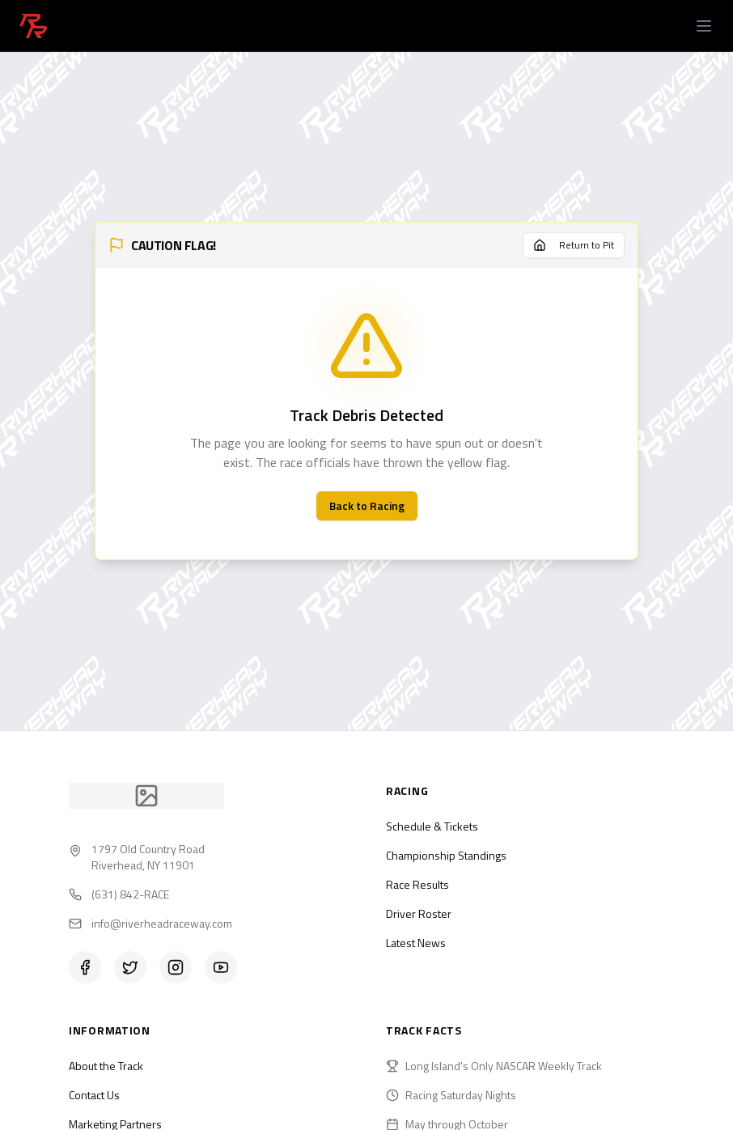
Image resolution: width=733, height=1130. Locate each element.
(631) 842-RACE (130, 894)
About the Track (106, 1065)
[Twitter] (130, 967)
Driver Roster (418, 913)
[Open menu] (704, 26)
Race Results (417, 884)
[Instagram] (175, 967)
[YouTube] (221, 967)
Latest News (416, 942)
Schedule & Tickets (432, 826)
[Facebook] (85, 967)
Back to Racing (367, 505)
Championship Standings (446, 855)
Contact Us (94, 1094)
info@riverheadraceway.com (161, 923)
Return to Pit (573, 245)
